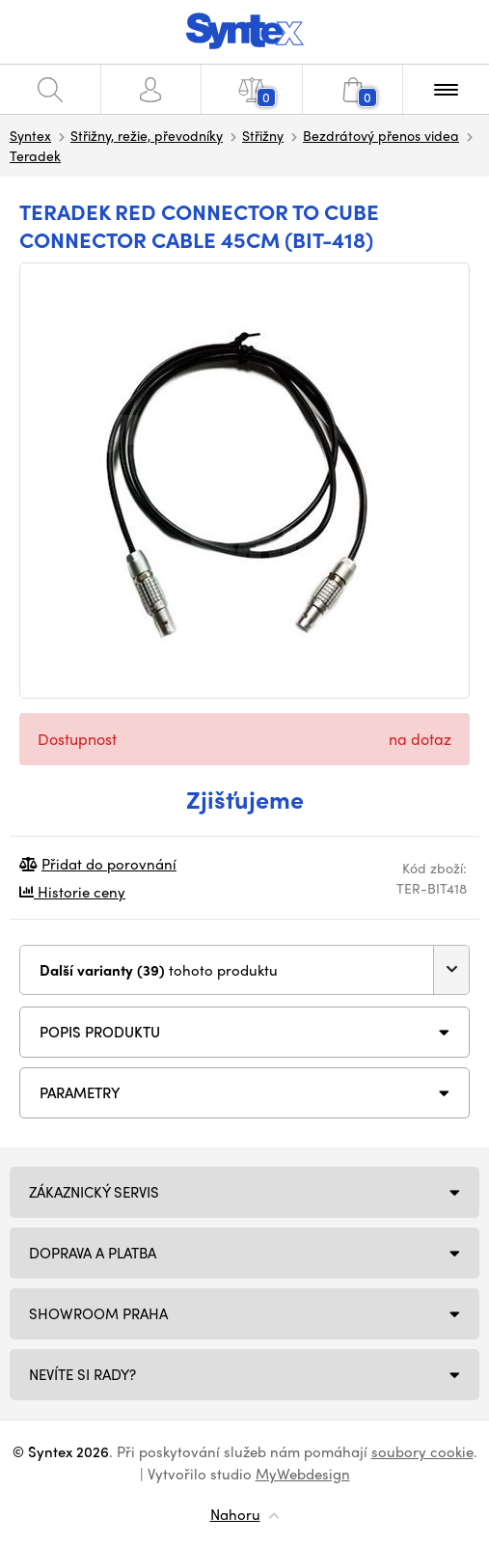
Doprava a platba (92, 1252)
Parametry (80, 1092)
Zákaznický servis (94, 1191)
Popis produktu (100, 1031)
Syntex (30, 135)
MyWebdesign (303, 1473)
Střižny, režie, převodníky (146, 135)
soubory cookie (422, 1451)
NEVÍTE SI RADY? (82, 1374)
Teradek (35, 155)
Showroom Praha (98, 1313)
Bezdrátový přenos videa (381, 135)
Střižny (263, 135)
